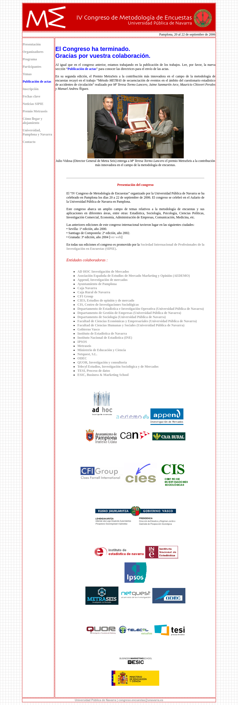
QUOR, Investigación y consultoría (102, 362)
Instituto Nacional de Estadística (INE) (104, 338)
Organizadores (33, 52)
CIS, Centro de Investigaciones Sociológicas (108, 305)
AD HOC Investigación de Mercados (103, 271)
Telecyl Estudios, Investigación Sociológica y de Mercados (117, 366)
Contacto (29, 142)
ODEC (82, 358)
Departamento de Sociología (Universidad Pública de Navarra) (121, 317)
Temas (27, 74)
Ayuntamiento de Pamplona (97, 284)
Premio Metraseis (35, 111)
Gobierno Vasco (88, 329)
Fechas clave (31, 96)
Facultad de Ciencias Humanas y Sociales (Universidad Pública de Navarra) (130, 325)
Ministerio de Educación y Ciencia (101, 350)
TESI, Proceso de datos (93, 371)
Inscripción (31, 89)
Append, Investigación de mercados (102, 280)
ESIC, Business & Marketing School (103, 375)
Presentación (32, 44)
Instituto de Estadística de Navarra (102, 333)
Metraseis (84, 346)
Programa (30, 59)
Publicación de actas (81, 69)
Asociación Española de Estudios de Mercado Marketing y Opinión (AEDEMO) (133, 276)
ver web (115, 237)
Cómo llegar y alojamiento (32, 121)
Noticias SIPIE (33, 104)
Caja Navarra (87, 288)
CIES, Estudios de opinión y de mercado (105, 300)
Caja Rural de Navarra (93, 292)
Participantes (32, 67)
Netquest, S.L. (87, 354)
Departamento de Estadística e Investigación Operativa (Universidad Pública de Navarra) (140, 309)
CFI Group (85, 296)
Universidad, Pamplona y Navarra (37, 132)
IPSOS (82, 342)
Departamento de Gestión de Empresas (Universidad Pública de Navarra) (129, 313)
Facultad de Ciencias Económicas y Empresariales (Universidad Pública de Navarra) (137, 321)
